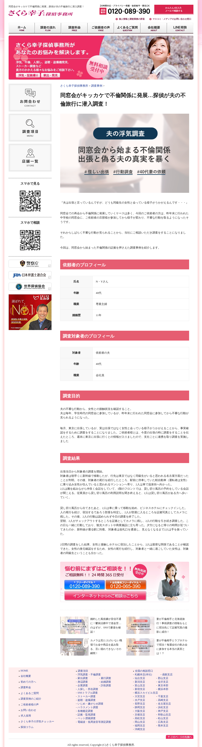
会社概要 (26, 676)
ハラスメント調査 (88, 707)
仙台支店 (140, 678)
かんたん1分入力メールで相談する (173, 9)
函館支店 (167, 674)
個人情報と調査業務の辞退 (132, 19)
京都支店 (140, 714)
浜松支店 (163, 707)
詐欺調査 (106, 685)
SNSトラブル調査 (88, 692)
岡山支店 (140, 721)
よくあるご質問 (30, 693)
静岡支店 (140, 707)
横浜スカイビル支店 (146, 692)
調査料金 (26, 687)
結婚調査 (106, 681)
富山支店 (140, 685)
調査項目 (83, 670)
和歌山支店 (164, 714)
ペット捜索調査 (87, 718)
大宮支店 (140, 696)
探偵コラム (27, 727)
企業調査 (83, 685)
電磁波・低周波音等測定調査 (94, 721)
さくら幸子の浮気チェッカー (37, 721)
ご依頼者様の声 (30, 704)
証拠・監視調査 (87, 714)
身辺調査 (83, 681)
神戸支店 (163, 710)
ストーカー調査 (87, 696)
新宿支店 (140, 689)
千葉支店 (163, 696)
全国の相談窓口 (144, 670)
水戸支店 (140, 700)
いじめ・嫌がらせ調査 (90, 703)
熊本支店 (163, 725)
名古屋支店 (164, 703)
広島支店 (163, 721)
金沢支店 (163, 681)
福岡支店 (140, 725)
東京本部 (163, 685)
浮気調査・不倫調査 (89, 674)
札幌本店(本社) (143, 674)
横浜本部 (163, 689)
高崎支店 (163, 700)
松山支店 (163, 718)
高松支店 (140, 718)
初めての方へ (28, 681)
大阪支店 (140, 710)
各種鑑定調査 (85, 710)
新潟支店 (140, 681)
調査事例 (96, 85)
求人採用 (26, 715)
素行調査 (106, 678)
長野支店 (140, 703)
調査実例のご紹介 (31, 698)
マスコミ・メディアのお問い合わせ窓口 (172, 19)
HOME (24, 670)
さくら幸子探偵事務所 (74, 85)
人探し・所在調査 (88, 689)
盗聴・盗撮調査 (87, 700)
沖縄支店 (140, 729)
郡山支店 (163, 678)
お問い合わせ (28, 710)
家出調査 (83, 678)
